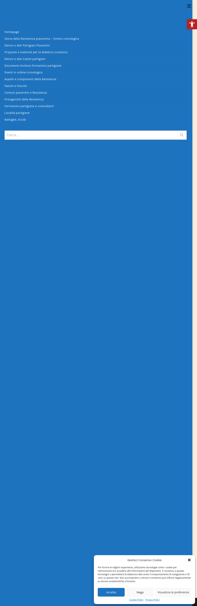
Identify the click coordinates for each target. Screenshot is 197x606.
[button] (192, 24)
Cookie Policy (136, 599)
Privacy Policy (152, 599)
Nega (140, 592)
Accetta (111, 592)
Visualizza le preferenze (173, 592)
